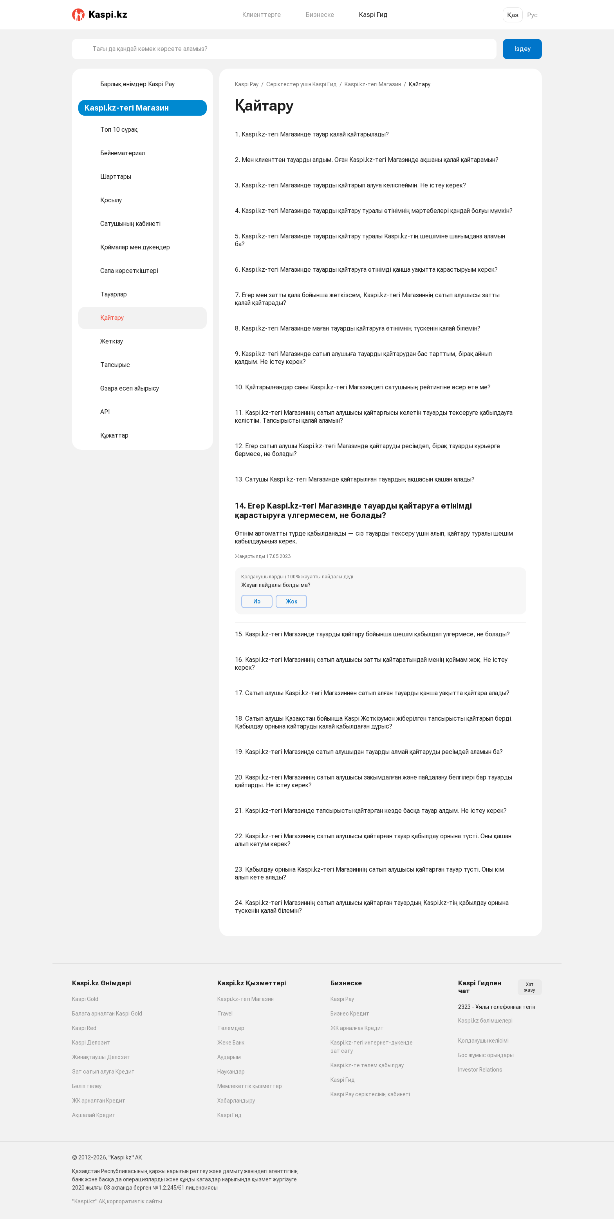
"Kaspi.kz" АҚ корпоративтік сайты (117, 1201)
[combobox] (291, 49)
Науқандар (231, 1071)
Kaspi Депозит (91, 1042)
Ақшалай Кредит (94, 1115)
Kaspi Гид (229, 1115)
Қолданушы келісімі (483, 1040)
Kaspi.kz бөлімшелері (485, 1020)
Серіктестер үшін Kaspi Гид (301, 84)
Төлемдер (230, 1028)
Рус (532, 15)
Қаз (512, 15)
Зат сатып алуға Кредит (103, 1071)
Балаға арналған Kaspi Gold (107, 1013)
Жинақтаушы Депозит (101, 1057)
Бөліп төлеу (86, 1086)
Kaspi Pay (246, 84)
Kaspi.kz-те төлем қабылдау (367, 1065)
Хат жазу (529, 987)
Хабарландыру (236, 1100)
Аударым (229, 1057)
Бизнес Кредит (349, 1013)
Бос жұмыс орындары (486, 1055)
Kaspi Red (84, 1028)
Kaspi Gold (85, 999)
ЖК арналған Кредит (98, 1100)
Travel (225, 1013)
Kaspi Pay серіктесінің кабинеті (370, 1094)
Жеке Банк (230, 1042)
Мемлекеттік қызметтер (249, 1086)
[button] (380, 558)
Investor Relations (480, 1069)
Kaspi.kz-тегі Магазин (373, 84)
